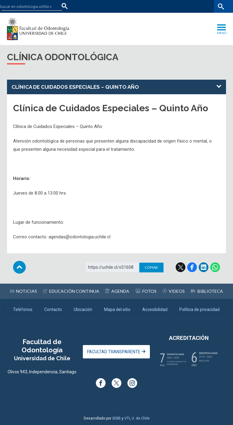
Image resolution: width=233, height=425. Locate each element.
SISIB (116, 418)
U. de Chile (141, 418)
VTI (127, 418)
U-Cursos (157, 6)
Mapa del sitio (117, 309)
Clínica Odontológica (62, 57)
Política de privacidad (199, 309)
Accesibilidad (154, 309)
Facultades (125, 6)
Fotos (146, 291)
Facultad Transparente (116, 351)
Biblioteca (207, 291)
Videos (174, 291)
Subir (19, 267)
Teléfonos (22, 309)
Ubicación (83, 309)
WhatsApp (215, 267)
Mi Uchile (179, 6)
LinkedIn (203, 267)
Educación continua (71, 291)
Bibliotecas (202, 6)
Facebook (192, 267)
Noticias (23, 291)
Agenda (117, 291)
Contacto (53, 309)
